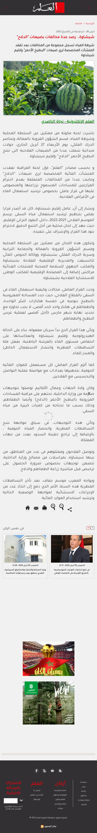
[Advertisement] (31, 416)
